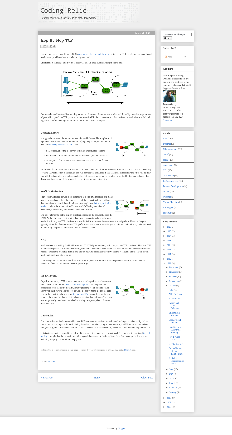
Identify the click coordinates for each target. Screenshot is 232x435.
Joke (165, 138)
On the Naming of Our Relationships (176, 351)
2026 (169, 227)
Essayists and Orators (175, 321)
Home (97, 377)
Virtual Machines (171, 202)
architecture (168, 175)
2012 (169, 259)
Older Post (147, 377)
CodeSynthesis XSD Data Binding (175, 330)
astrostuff (167, 213)
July (171, 290)
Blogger (121, 428)
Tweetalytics (174, 298)
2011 (169, 263)
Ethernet (127, 350)
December (174, 267)
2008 (169, 407)
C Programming (170, 149)
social (165, 160)
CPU (165, 170)
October (173, 276)
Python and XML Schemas (174, 306)
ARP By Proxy (175, 294)
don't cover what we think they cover (94, 54)
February (173, 387)
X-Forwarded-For (80, 294)
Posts (168, 57)
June (171, 369)
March (172, 383)
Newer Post (47, 377)
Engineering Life (170, 181)
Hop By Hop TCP (174, 338)
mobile (166, 191)
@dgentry (167, 120)
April (171, 378)
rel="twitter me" (176, 344)
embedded (167, 165)
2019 (169, 245)
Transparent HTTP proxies (78, 284)
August (172, 285)
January (173, 392)
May (171, 374)
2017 (169, 254)
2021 (169, 240)
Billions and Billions (174, 314)
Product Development (173, 186)
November (174, 272)
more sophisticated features (61, 144)
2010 (169, 398)
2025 (169, 231)
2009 (169, 402)
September (174, 281)
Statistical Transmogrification (176, 361)
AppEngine (168, 207)
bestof (166, 154)
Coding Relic (63, 10)
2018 (169, 249)
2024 (169, 236)
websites (167, 197)
